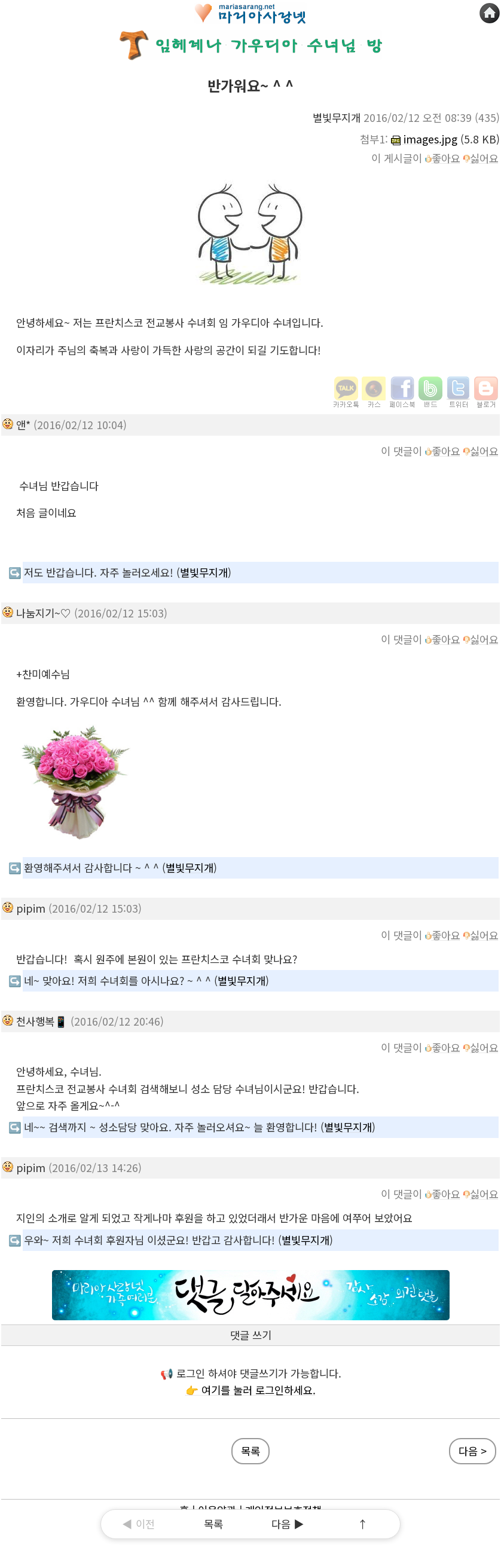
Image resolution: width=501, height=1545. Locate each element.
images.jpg (424, 138)
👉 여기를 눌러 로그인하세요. (250, 1389)
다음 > (473, 1450)
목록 (213, 1523)
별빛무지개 (204, 572)
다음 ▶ (287, 1523)
